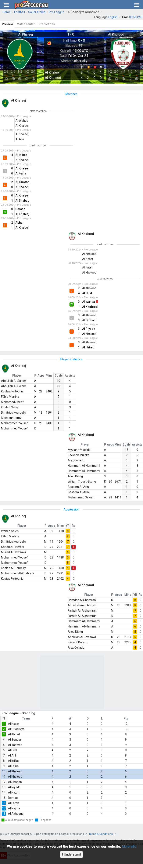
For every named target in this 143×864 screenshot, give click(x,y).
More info (129, 847)
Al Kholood (15, 776)
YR (67, 525)
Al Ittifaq (13, 760)
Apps (40, 375)
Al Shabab (15, 782)
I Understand (71, 854)
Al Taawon (15, 745)
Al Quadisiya (16, 729)
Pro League (56, 12)
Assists (70, 375)
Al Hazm (13, 792)
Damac (13, 797)
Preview (7, 24)
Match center (26, 24)
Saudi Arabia (36, 12)
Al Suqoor (14, 739)
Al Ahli (12, 755)
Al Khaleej (14, 771)
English (113, 17)
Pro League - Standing (18, 713)
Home (7, 12)
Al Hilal (12, 750)
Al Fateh (13, 803)
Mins (49, 375)
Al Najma (14, 808)
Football (19, 12)
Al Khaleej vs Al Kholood (83, 12)
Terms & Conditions (101, 833)
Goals (58, 375)
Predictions (47, 24)
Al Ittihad (14, 734)
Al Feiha (13, 766)
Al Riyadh (14, 787)
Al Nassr (13, 723)
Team (26, 718)
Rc (73, 525)
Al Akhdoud (16, 813)
